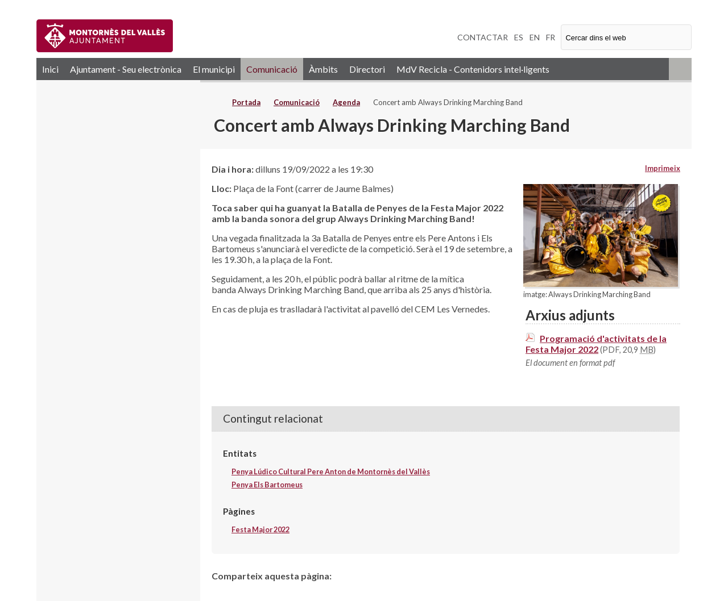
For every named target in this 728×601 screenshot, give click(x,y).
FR (550, 37)
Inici (50, 69)
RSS (680, 69)
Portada (246, 102)
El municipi (214, 69)
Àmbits (323, 69)
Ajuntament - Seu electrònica (125, 69)
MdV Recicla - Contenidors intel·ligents (472, 69)
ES (518, 37)
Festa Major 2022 (260, 529)
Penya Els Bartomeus (267, 484)
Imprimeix (662, 168)
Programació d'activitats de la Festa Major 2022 (596, 343)
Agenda (346, 102)
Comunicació (271, 69)
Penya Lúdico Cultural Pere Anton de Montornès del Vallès (330, 471)
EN (535, 37)
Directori (367, 69)
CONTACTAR (482, 37)
